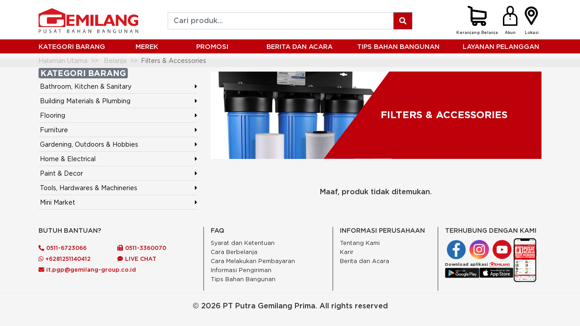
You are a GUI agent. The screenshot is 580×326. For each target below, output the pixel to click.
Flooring (52, 115)
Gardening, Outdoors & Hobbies (89, 144)
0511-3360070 (141, 247)
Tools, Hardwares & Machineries (88, 188)
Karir (346, 252)
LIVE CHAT (136, 258)
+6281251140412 (65, 258)
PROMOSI (212, 46)
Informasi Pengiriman (241, 270)
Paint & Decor (61, 173)
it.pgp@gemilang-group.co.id (87, 269)
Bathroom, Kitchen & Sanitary (85, 86)
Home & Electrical (68, 159)
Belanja (115, 60)
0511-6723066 (63, 247)
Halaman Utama (63, 60)
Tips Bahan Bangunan (398, 46)
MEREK (146, 46)
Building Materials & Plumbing (85, 101)
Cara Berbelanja (234, 252)
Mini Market (57, 202)
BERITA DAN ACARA (299, 46)
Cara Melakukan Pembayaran (253, 261)
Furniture (54, 130)
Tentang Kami (360, 243)
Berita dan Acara (364, 261)
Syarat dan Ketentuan (243, 243)
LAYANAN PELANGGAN (501, 46)
